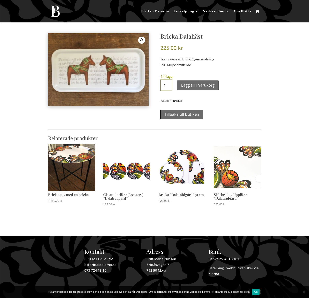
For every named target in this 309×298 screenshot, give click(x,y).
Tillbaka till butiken (182, 114)
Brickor (177, 101)
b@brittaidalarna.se (100, 264)
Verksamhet (214, 11)
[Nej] (304, 292)
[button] (141, 40)
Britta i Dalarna (155, 11)
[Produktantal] (166, 85)
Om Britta (242, 11)
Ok (256, 291)
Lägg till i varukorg (198, 85)
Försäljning (184, 11)
